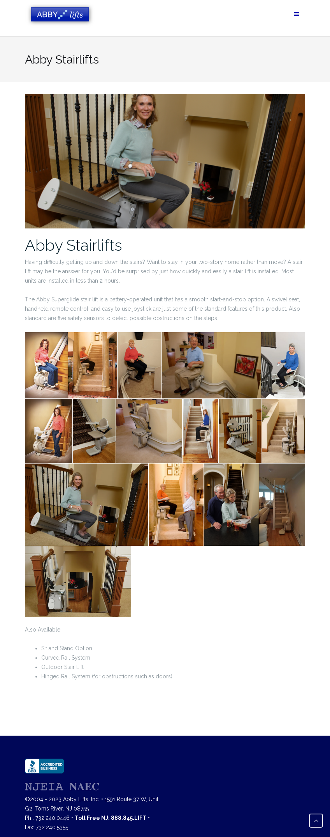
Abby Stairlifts (73, 245)
